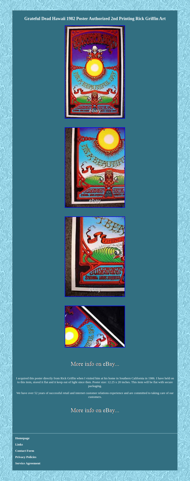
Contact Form (24, 450)
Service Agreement (27, 463)
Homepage (22, 438)
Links (19, 444)
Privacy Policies (25, 457)
